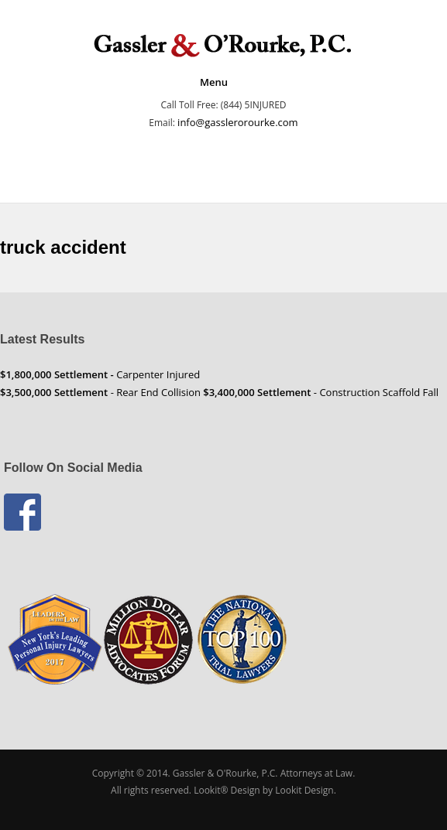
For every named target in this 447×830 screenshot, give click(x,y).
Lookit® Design (227, 790)
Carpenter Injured (100, 374)
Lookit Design (304, 790)
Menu (214, 82)
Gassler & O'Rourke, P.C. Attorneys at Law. (264, 773)
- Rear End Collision (100, 392)
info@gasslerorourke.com (237, 122)
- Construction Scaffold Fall (320, 392)
